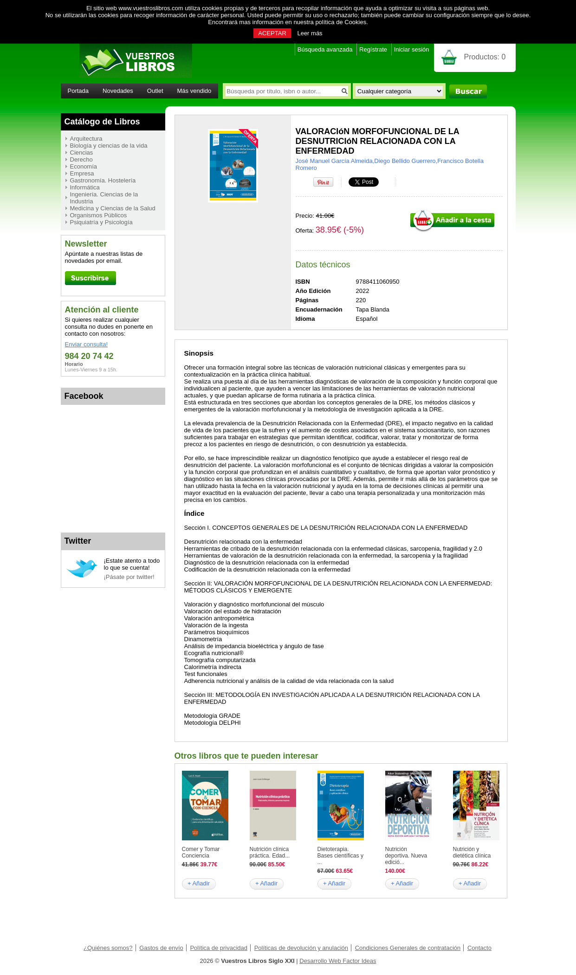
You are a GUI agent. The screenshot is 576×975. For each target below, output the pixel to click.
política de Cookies (340, 22)
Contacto (479, 947)
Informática (85, 187)
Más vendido (194, 90)
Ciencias (81, 152)
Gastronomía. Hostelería (103, 180)
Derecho (81, 159)
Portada (78, 90)
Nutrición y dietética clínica (472, 852)
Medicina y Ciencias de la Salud (112, 208)
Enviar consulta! (86, 344)
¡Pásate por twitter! (129, 576)
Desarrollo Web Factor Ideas (337, 960)
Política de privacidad (218, 947)
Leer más (309, 33)
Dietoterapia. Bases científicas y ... (340, 855)
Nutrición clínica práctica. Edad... (270, 852)
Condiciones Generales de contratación (408, 947)
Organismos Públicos (98, 215)
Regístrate (373, 49)
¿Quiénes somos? (108, 947)
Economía (83, 166)
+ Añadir (199, 883)
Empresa (82, 173)
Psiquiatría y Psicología (101, 222)
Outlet (155, 90)
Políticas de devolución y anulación (301, 947)
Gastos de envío (161, 947)
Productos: (485, 57)
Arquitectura (86, 138)
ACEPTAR (272, 33)
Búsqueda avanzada (325, 49)
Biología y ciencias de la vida (109, 145)
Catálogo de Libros (102, 121)
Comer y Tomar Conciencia (201, 852)
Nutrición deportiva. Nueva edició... (406, 855)
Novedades (118, 90)
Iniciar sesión (411, 49)
